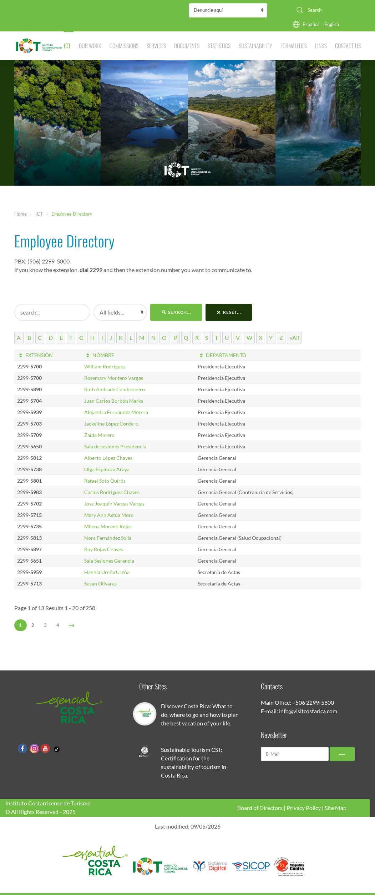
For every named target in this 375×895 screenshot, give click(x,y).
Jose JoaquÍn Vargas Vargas (114, 504)
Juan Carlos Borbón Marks (113, 401)
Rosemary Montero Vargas (113, 378)
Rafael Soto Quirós (105, 481)
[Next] (72, 625)
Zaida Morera (99, 435)
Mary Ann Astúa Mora (108, 515)
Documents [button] (186, 45)
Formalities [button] (293, 45)
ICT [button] (67, 45)
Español (311, 24)
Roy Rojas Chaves (103, 549)
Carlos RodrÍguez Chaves (112, 492)
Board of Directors (260, 807)
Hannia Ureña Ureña (107, 572)
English (331, 24)
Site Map (335, 807)
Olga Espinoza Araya (107, 469)
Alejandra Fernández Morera (116, 412)
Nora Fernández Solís (107, 538)
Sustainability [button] (255, 45)
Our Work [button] (90, 45)
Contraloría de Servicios (228, 10)
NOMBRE (99, 355)
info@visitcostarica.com (308, 711)
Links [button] (321, 45)
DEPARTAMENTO (222, 355)
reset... (229, 312)
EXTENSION (35, 355)
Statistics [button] (219, 45)
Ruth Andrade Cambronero (114, 389)
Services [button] (156, 45)
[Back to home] (39, 45)
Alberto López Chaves (108, 458)
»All (294, 337)
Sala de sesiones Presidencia (115, 446)
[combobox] (326, 10)
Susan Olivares (100, 583)
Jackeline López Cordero (111, 424)
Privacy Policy (304, 807)
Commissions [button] (124, 45)
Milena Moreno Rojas (108, 526)
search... (176, 312)
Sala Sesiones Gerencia (109, 561)
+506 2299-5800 (313, 702)
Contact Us (348, 45)
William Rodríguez (104, 366)
